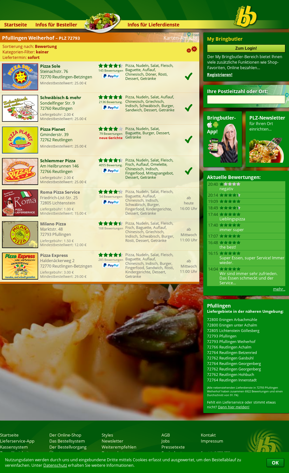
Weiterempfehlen (119, 447)
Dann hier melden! (233, 407)
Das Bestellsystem (67, 441)
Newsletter (112, 441)
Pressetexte (173, 447)
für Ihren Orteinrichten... (267, 139)
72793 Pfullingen (221, 335)
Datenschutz (55, 465)
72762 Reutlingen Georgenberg (234, 368)
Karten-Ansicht (180, 37)
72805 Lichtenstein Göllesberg (233, 330)
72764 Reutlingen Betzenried (232, 352)
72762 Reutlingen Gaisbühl (230, 357)
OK (275, 463)
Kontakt (208, 435)
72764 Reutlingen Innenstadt (232, 379)
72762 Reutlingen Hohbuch (230, 374)
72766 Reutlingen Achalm (229, 346)
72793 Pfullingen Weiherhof (231, 341)
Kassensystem (14, 447)
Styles (107, 435)
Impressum (212, 441)
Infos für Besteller (56, 24)
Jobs (165, 441)
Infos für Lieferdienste (153, 24)
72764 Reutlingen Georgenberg (234, 363)
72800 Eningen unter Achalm (232, 324)
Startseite (15, 24)
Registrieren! (219, 74)
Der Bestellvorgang (67, 447)
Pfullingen (219, 306)
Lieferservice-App (17, 441)
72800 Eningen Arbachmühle (232, 319)
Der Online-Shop (65, 435)
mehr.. (279, 289)
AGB (165, 435)
